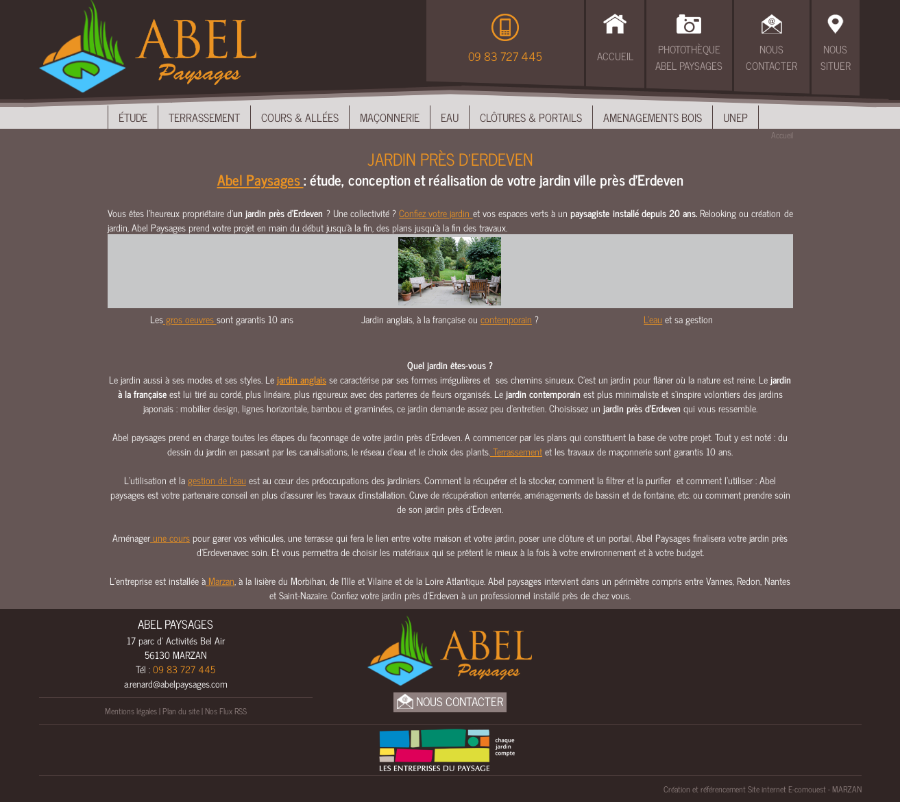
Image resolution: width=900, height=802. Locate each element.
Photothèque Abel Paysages (688, 57)
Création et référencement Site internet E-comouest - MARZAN (763, 789)
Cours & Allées (300, 117)
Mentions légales (131, 711)
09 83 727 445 (505, 56)
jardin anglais (301, 379)
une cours (170, 537)
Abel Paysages (260, 179)
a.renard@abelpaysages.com (176, 683)
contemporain (506, 319)
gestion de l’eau (217, 480)
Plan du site (180, 711)
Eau (450, 117)
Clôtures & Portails (531, 117)
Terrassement (204, 117)
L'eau (653, 319)
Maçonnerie (389, 117)
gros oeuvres (190, 319)
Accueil (615, 55)
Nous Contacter (771, 57)
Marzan (220, 580)
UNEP (735, 117)
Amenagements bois (652, 117)
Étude (133, 117)
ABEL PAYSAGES (175, 624)
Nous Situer (835, 57)
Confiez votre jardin (435, 213)
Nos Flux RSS (226, 711)
